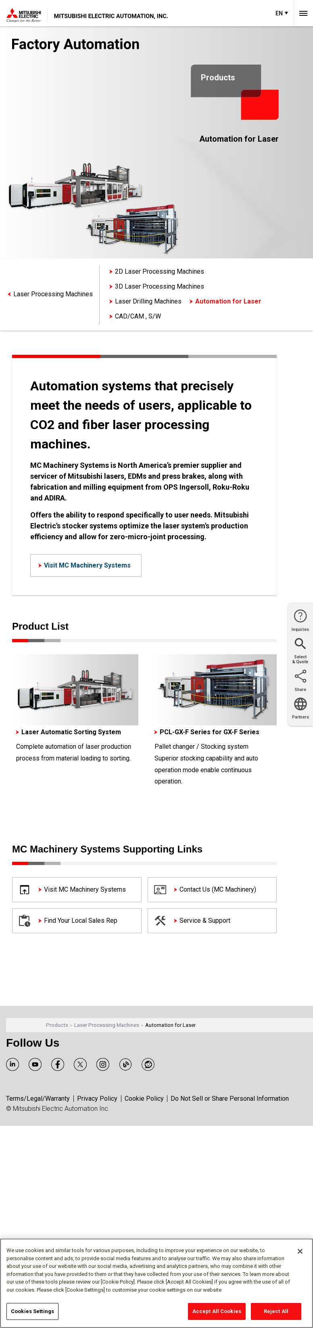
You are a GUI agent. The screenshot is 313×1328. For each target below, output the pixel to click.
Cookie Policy (144, 1098)
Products (57, 1025)
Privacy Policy (97, 1098)
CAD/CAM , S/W (138, 316)
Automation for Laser (228, 301)
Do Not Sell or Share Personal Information (230, 1098)
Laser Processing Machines (53, 294)
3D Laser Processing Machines (159, 286)
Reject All (276, 1311)
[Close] (300, 1251)
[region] (156, 1283)
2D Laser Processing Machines (159, 271)
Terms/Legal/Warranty (38, 1098)
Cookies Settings (32, 1311)
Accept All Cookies (216, 1311)
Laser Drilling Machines (148, 301)
